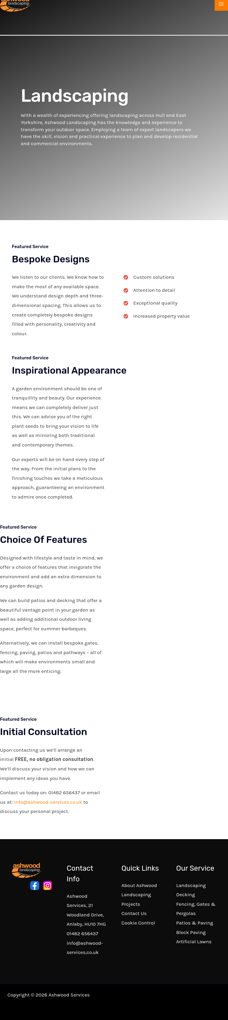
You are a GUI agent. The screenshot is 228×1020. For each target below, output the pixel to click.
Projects (130, 904)
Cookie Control (138, 923)
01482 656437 (82, 933)
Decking (185, 894)
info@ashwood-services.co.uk (48, 802)
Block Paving (191, 932)
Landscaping (191, 885)
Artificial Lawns (194, 941)
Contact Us (134, 913)
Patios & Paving (194, 923)
